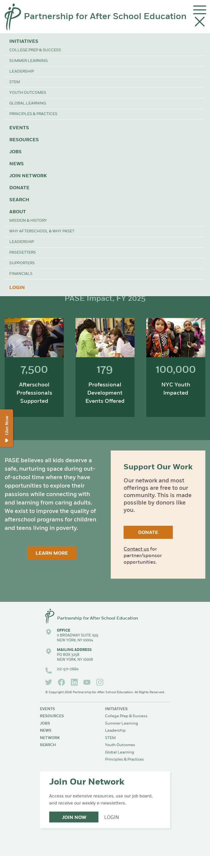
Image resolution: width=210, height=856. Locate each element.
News (16, 164)
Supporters (22, 263)
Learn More (52, 553)
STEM (14, 82)
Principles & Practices (33, 114)
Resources (24, 140)
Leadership (21, 72)
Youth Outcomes (27, 93)
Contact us (136, 549)
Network (50, 738)
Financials (21, 274)
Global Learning (27, 103)
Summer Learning (28, 61)
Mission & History (28, 221)
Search (19, 200)
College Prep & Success (35, 50)
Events (19, 128)
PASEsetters (22, 253)
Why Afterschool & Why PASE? (41, 231)
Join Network (28, 176)
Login (17, 288)
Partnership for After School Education (105, 17)
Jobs (15, 152)
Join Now (74, 817)
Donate (19, 188)
